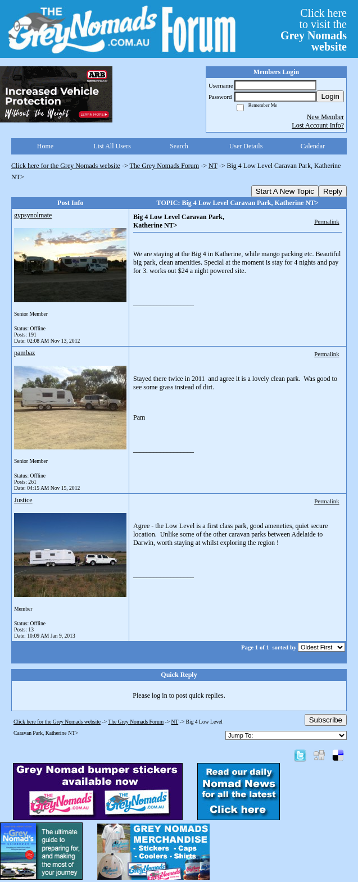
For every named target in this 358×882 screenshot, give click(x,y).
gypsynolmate (33, 215)
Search (179, 146)
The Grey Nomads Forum (165, 166)
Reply (332, 191)
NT (213, 166)
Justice (23, 500)
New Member (325, 117)
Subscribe (325, 720)
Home (45, 146)
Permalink (326, 221)
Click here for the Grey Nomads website (65, 166)
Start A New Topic (285, 191)
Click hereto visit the (313, 30)
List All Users (112, 146)
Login (330, 96)
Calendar (313, 146)
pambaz (24, 353)
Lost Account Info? (318, 125)
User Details (246, 146)
